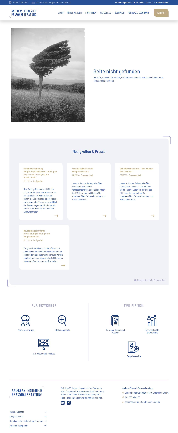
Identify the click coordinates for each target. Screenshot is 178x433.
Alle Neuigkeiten (141, 280)
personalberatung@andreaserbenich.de (51, 2)
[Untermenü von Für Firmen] (97, 12)
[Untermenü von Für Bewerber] (82, 12)
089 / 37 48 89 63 (18, 2)
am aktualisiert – (142, 2)
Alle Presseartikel (157, 280)
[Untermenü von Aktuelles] (112, 12)
